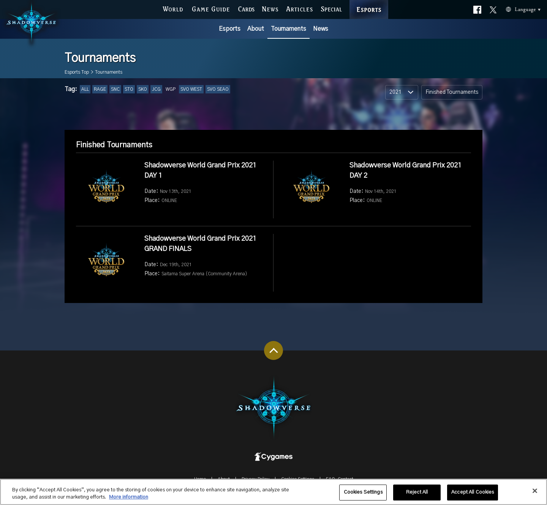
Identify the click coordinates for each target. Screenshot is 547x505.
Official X (493, 8)
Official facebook (477, 8)
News (320, 29)
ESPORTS (369, 1)
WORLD (173, 8)
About (255, 29)
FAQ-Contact (339, 479)
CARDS (246, 8)
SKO (142, 89)
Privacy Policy (255, 479)
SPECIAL (331, 8)
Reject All (417, 496)
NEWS (270, 8)
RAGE (100, 89)
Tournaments (288, 29)
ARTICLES (300, 8)
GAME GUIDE (210, 8)
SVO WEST (191, 89)
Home (200, 479)
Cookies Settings (297, 479)
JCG (156, 89)
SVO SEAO (218, 89)
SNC (115, 89)
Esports (229, 29)
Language (514, 8)
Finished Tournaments (451, 92)
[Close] (534, 494)
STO (129, 89)
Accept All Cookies (472, 496)
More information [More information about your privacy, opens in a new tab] (128, 501)
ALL (85, 89)
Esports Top (77, 72)
